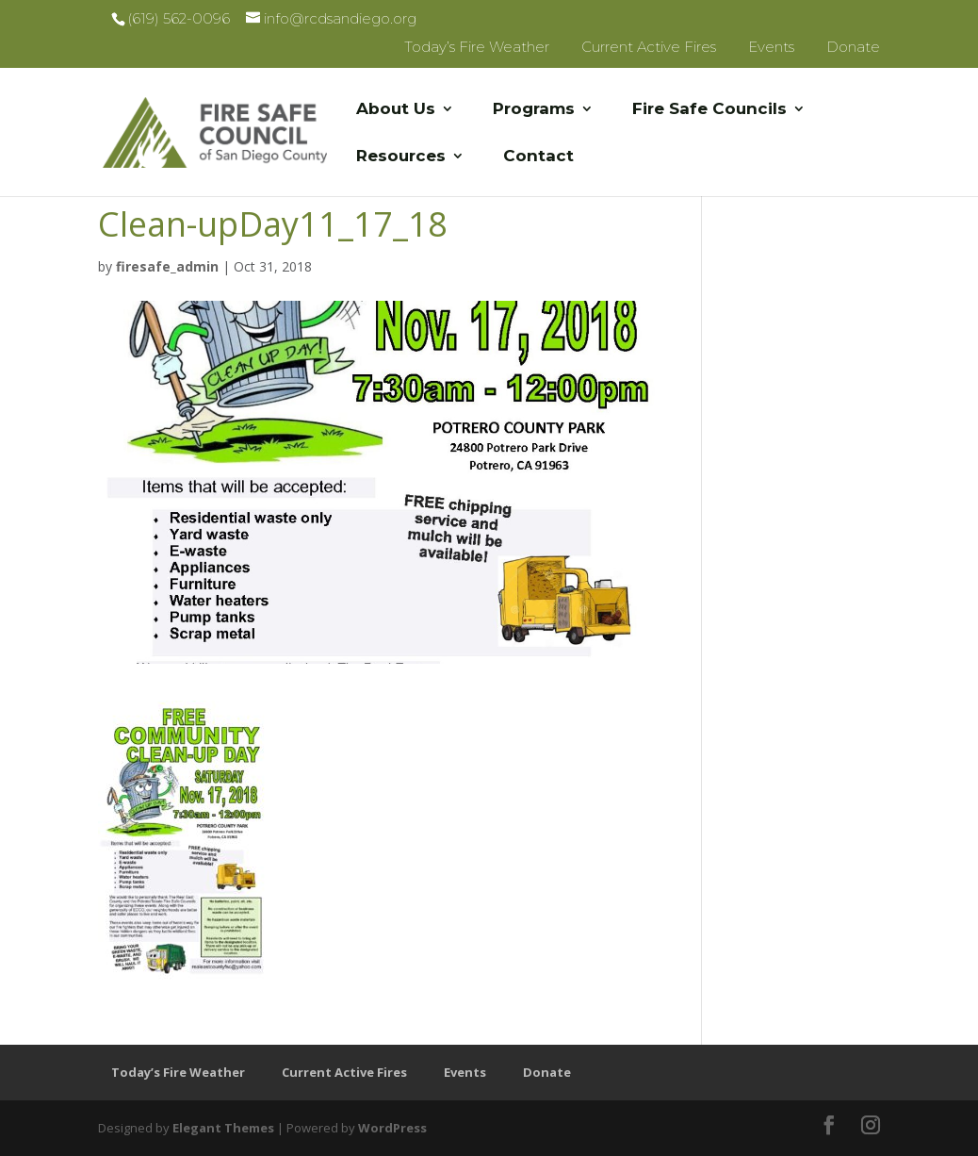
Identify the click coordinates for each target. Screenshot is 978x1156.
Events (771, 47)
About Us (395, 110)
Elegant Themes (223, 1127)
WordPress (392, 1127)
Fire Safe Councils (709, 110)
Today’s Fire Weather (476, 47)
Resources (401, 157)
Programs (534, 110)
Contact (538, 157)
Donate (853, 47)
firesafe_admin (167, 266)
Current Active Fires (648, 47)
